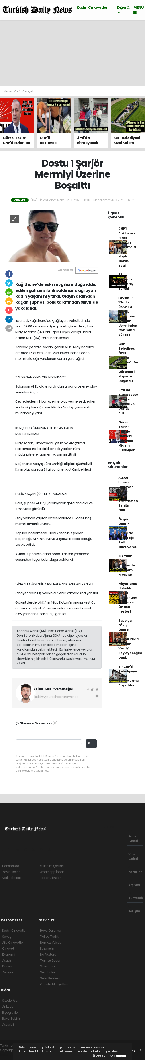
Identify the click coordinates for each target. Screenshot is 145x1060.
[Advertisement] (72, 53)
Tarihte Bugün (50, 960)
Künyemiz (135, 896)
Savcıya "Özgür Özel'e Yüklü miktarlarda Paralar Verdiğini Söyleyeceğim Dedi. (130, 639)
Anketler (8, 1006)
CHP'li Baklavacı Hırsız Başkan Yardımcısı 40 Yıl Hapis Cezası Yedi (127, 247)
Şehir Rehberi (50, 978)
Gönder (92, 743)
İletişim (134, 909)
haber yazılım (10, 1054)
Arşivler (134, 883)
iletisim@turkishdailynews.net (56, 697)
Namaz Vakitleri (51, 942)
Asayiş (7, 960)
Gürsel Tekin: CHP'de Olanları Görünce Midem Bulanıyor (126, 436)
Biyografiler (10, 1012)
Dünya (7, 966)
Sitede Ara (10, 1000)
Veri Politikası (11, 878)
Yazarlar (135, 870)
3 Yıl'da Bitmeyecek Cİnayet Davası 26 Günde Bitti (128, 401)
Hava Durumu (50, 930)
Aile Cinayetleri (13, 942)
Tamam (118, 1056)
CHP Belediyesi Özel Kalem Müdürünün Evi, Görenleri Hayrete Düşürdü (128, 362)
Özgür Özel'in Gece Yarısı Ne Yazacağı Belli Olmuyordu (127, 533)
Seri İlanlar (47, 972)
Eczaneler (47, 948)
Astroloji (8, 1024)
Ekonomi (8, 954)
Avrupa (7, 972)
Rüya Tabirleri (12, 1018)
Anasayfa (11, 91)
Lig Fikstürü (48, 954)
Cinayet (27, 91)
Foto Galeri (133, 836)
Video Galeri (133, 854)
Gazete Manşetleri (54, 984)
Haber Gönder (50, 878)
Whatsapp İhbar (52, 872)
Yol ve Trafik (49, 936)
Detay (99, 1056)
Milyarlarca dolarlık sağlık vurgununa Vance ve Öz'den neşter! (127, 597)
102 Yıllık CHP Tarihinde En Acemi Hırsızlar (126, 565)
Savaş (6, 936)
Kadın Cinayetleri (92, 7)
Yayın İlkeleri (11, 872)
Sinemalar (47, 966)
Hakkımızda (10, 866)
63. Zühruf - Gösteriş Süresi (125, 282)
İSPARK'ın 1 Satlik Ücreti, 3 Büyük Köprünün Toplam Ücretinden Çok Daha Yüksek (127, 316)
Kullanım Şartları (52, 866)
